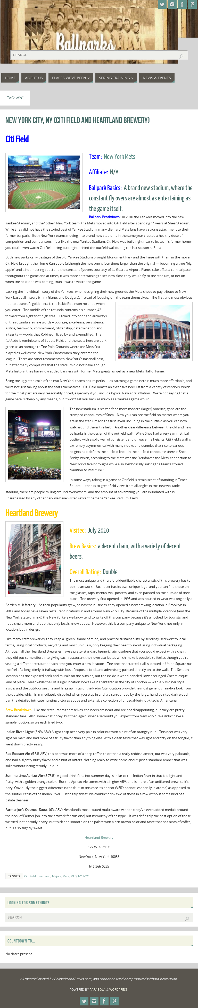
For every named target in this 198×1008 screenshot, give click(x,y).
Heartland (44, 876)
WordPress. (118, 989)
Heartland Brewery (99, 837)
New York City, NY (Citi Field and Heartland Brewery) (77, 120)
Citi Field (30, 876)
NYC (86, 876)
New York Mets (119, 156)
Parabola (97, 989)
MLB (74, 876)
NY (80, 876)
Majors (56, 876)
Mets (66, 876)
